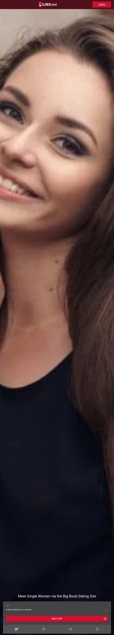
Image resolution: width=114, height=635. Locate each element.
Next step (57, 618)
